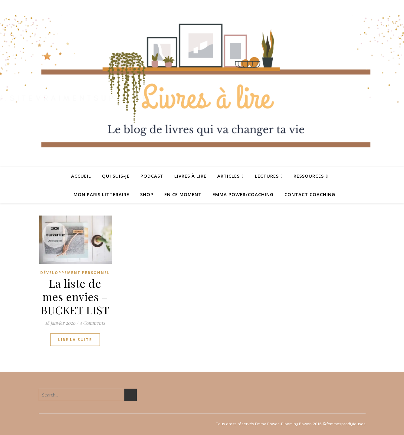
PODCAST (151, 176)
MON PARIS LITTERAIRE (101, 194)
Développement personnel (75, 272)
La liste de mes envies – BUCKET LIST (75, 296)
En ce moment (183, 194)
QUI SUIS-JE (116, 176)
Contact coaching (309, 194)
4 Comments (92, 323)
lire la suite (75, 339)
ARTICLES (228, 176)
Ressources (309, 176)
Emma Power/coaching (243, 194)
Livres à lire (190, 176)
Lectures (267, 176)
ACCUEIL (81, 176)
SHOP (146, 194)
